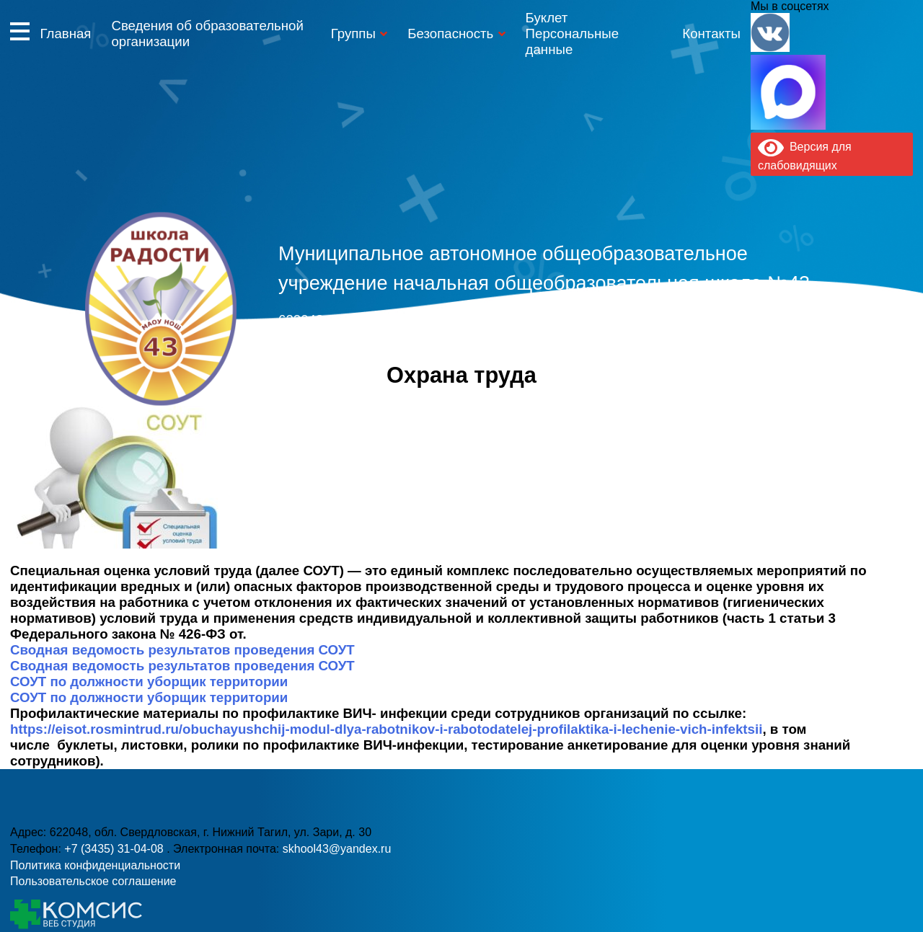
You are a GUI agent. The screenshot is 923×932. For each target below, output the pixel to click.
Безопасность (450, 33)
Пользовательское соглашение (93, 881)
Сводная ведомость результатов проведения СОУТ (182, 649)
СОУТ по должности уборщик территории (149, 681)
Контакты (711, 33)
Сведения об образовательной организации (207, 33)
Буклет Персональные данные (572, 33)
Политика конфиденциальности (95, 865)
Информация (20, 31)
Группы (353, 33)
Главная (65, 33)
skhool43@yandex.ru (659, 344)
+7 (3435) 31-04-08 (401, 344)
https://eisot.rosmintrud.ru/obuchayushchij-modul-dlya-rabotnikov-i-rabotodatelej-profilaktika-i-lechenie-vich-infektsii (386, 729)
